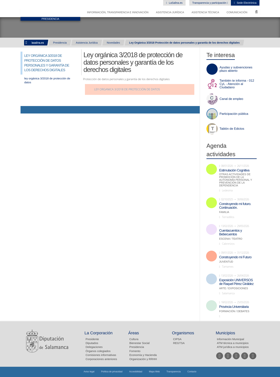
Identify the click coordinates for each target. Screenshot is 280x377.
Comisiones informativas (101, 355)
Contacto (191, 371)
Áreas (133, 333)
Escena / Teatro (230, 238)
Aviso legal (89, 371)
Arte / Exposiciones (233, 288)
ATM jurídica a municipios (233, 346)
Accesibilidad (135, 371)
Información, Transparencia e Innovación (117, 12)
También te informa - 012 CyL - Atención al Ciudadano (237, 84)
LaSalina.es (175, 2)
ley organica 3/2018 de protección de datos (127, 89)
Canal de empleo (231, 99)
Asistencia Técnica (205, 12)
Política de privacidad (111, 371)
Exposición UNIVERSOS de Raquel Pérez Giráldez (236, 282)
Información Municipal (230, 339)
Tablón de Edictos (232, 128)
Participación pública (234, 114)
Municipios (225, 333)
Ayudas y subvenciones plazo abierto (236, 69)
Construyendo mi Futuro (235, 257)
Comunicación (237, 12)
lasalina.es (38, 42)
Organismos (183, 333)
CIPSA (177, 339)
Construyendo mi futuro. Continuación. (235, 205)
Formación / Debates (234, 311)
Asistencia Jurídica (170, 12)
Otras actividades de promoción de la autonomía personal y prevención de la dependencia (235, 180)
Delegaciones (94, 346)
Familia (224, 212)
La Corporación (99, 333)
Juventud (226, 261)
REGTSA (179, 343)
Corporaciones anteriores (101, 359)
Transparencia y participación (209, 2)
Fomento (134, 351)
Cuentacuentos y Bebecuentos (230, 232)
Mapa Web (154, 371)
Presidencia (60, 42)
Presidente (92, 339)
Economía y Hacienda (143, 355)
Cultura (133, 339)
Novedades (113, 42)
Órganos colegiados (98, 351)
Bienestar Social (139, 343)
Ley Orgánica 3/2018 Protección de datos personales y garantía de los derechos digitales (184, 42)
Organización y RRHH (143, 359)
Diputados (92, 343)
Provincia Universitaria (234, 307)
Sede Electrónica (246, 2)
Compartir (25, 109)
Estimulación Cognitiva (234, 170)
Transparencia (174, 371)
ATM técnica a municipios (233, 343)
